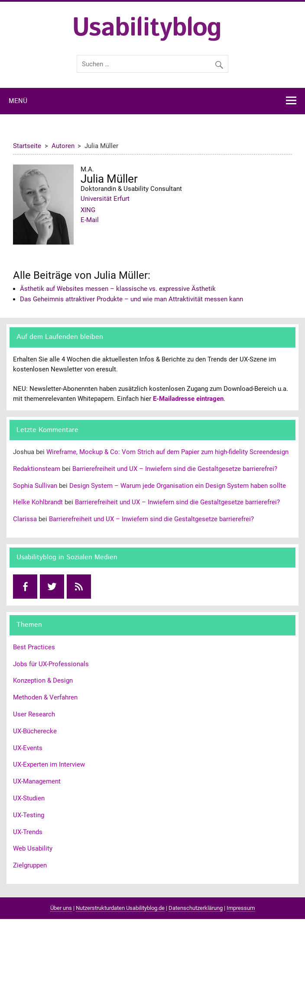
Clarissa (25, 519)
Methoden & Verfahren (45, 697)
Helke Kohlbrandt (38, 502)
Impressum (241, 908)
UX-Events (27, 748)
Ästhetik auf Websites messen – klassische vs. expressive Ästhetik (118, 289)
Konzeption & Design (43, 680)
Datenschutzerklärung (196, 908)
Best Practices (34, 647)
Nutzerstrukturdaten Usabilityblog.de (120, 908)
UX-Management (37, 781)
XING (88, 210)
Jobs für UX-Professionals (51, 664)
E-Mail (90, 220)
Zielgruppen (30, 865)
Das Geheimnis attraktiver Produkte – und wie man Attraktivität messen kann (131, 299)
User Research (34, 714)
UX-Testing (28, 815)
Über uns (61, 908)
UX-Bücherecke (35, 731)
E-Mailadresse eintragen (188, 399)
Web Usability (32, 848)
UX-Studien (29, 798)
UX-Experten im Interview (49, 764)
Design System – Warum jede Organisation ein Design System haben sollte (177, 486)
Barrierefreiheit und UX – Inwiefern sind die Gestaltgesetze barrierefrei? (174, 469)
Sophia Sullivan (35, 486)
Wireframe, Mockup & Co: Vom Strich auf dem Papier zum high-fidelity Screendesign (167, 452)
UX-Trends (27, 832)
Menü (18, 101)
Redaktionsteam (36, 469)
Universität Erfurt (105, 199)
